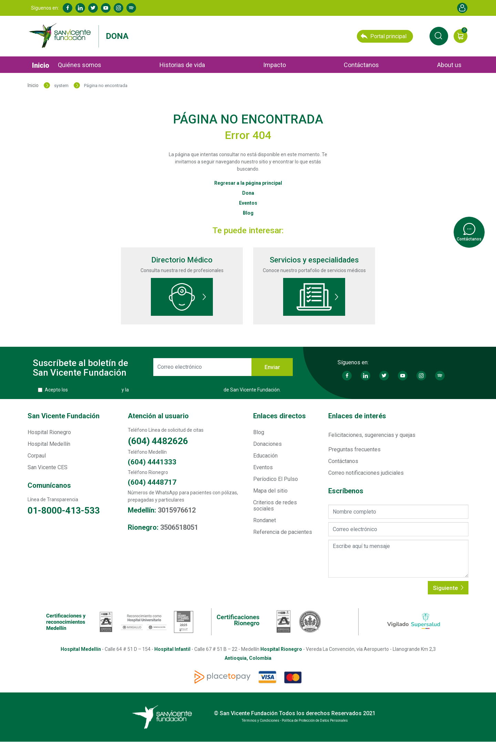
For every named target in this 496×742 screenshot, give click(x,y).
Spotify (131, 8)
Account (462, 8)
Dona (117, 36)
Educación (265, 455)
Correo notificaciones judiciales (366, 473)
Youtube (106, 8)
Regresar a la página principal (248, 183)
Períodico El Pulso (275, 479)
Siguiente (448, 587)
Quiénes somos (79, 64)
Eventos (248, 203)
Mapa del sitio (270, 490)
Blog (248, 213)
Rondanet (264, 520)
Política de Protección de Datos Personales (176, 389)
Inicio (40, 65)
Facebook (67, 8)
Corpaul (37, 455)
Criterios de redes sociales (275, 505)
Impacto (274, 64)
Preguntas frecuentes (354, 449)
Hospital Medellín (49, 444)
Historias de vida (182, 64)
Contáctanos (361, 64)
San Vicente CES (48, 467)
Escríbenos (345, 491)
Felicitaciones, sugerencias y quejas (371, 435)
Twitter (93, 8)
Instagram (118, 8)
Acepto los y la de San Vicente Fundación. (163, 389)
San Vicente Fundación (64, 416)
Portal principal (383, 36)
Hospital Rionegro (49, 432)
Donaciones (267, 444)
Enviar (272, 367)
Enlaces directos (279, 416)
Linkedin (80, 8)
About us (449, 64)
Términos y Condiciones (95, 389)
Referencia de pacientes (282, 532)
